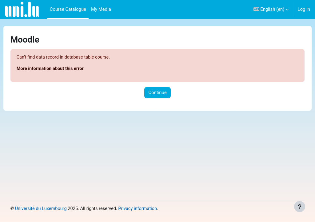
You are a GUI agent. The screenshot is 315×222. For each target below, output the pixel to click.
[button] (271, 9)
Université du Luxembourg (52, 209)
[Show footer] (299, 206)
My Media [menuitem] (101, 9)
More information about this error (62, 69)
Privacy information (152, 209)
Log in (304, 9)
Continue (157, 93)
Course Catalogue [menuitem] (68, 9)
